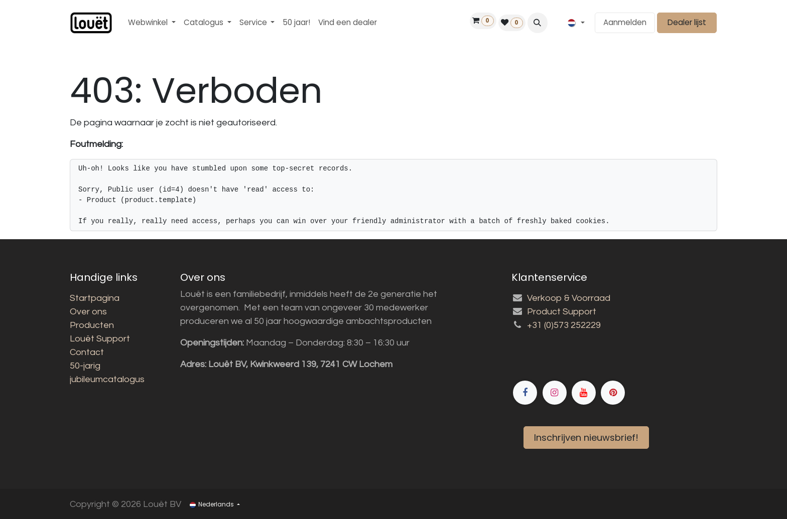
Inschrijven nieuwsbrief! (586, 437)
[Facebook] (614, 357)
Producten (92, 325)
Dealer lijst (687, 22)
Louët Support (100, 338)
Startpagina (94, 298)
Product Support (561, 311)
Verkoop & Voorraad (568, 298)
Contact (87, 352)
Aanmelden (624, 22)
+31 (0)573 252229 (564, 325)
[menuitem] (152, 23)
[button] (538, 23)
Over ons (88, 311)
